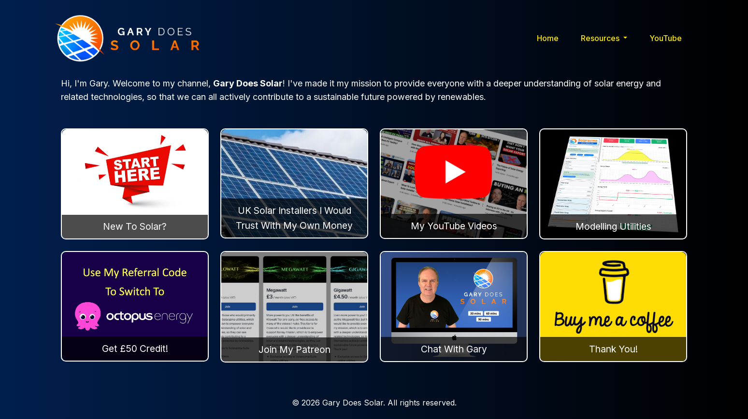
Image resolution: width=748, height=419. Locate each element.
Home (548, 38)
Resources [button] (601, 38)
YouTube (665, 38)
